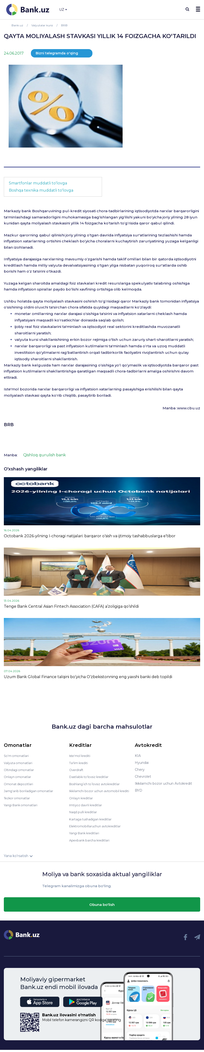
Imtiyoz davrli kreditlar (87, 808)
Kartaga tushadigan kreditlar (92, 821)
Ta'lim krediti (79, 762)
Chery (140, 769)
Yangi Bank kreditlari (86, 835)
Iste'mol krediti (81, 756)
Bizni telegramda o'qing (57, 53)
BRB (9, 424)
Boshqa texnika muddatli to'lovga (41, 190)
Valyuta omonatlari (19, 762)
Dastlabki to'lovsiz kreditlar (91, 776)
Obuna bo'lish (102, 906)
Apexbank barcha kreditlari (91, 842)
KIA (138, 756)
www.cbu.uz (188, 408)
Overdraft (77, 769)
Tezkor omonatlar (18, 797)
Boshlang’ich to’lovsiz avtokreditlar (98, 783)
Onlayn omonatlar (19, 776)
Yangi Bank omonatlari (22, 804)
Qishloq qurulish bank (44, 455)
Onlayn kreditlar (82, 801)
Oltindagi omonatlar (20, 769)
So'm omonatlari (17, 756)
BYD (138, 790)
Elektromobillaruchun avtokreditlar (98, 828)
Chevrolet (143, 776)
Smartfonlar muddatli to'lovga (38, 183)
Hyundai (142, 762)
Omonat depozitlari (20, 783)
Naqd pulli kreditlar (84, 814)
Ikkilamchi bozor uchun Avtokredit (163, 783)
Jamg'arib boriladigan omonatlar (30, 790)
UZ (63, 9)
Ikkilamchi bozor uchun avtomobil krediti (97, 792)
